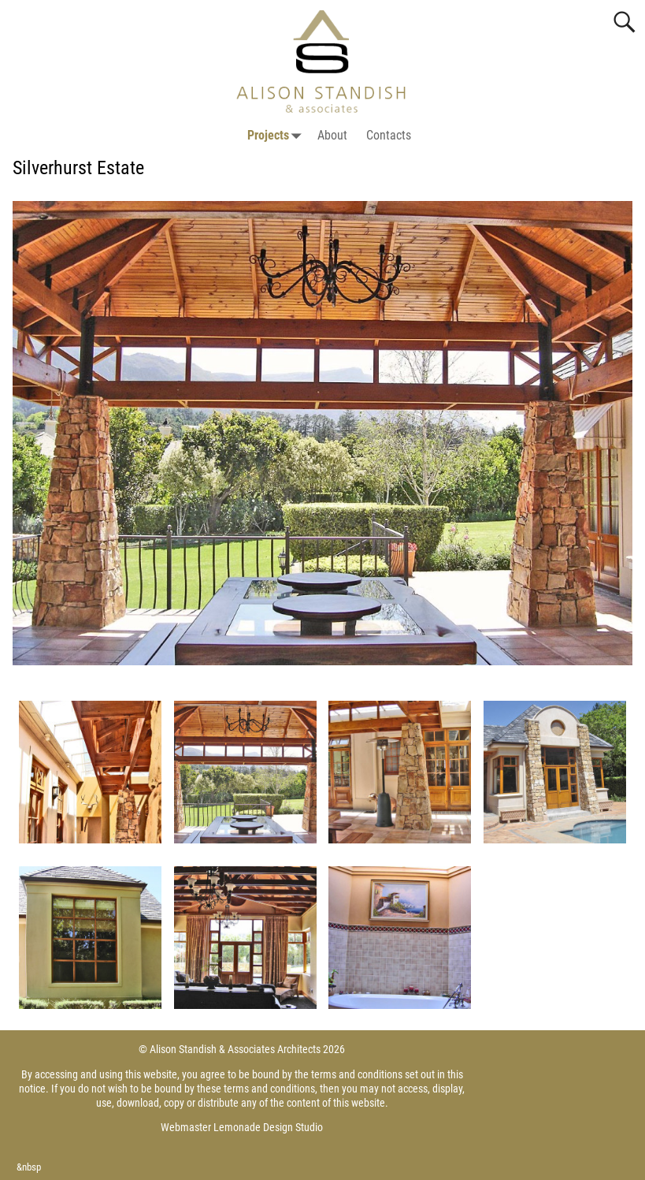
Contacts (388, 135)
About (332, 135)
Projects (277, 136)
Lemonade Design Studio (268, 1127)
